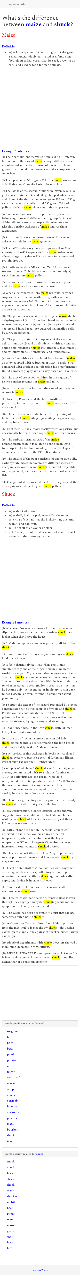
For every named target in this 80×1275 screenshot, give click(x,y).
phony (11, 1214)
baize (10, 1037)
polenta (12, 1118)
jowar (11, 1072)
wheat (11, 1083)
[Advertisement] (40, 108)
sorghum (12, 1031)
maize (33, 24)
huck (10, 1173)
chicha (11, 1095)
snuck (11, 1161)
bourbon (12, 1129)
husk (10, 1242)
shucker (12, 1196)
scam (10, 1219)
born (10, 1043)
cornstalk (13, 1112)
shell (10, 1237)
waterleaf (13, 1077)
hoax (10, 1208)
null (9, 1066)
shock (11, 1185)
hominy (12, 1106)
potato (11, 1060)
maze (10, 1124)
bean (10, 1048)
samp (10, 1089)
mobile (11, 1202)
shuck (62, 24)
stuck (10, 1190)
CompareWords (15, 4)
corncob (12, 1100)
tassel (10, 1141)
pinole (11, 1054)
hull (9, 1248)
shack (10, 1179)
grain (10, 1231)
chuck (11, 1167)
